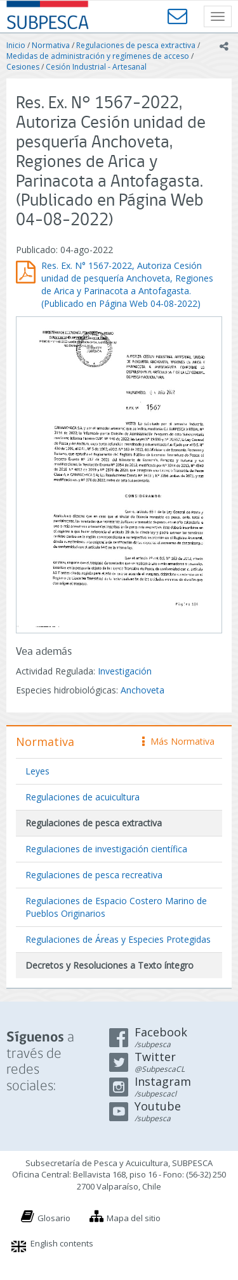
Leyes (37, 771)
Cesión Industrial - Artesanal (96, 66)
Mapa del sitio (134, 1218)
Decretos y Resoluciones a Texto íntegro (109, 965)
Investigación (125, 671)
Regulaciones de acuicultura (82, 797)
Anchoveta (142, 690)
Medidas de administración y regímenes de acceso (97, 56)
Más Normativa (178, 741)
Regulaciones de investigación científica (106, 849)
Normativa (51, 45)
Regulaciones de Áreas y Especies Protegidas (118, 939)
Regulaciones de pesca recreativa (93, 875)
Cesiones (22, 66)
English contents (61, 1243)
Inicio (15, 45)
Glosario (53, 1218)
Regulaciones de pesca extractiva (135, 45)
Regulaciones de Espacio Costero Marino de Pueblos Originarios (116, 907)
